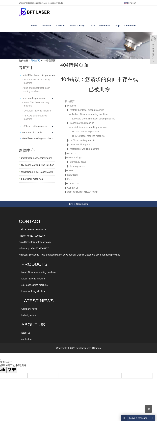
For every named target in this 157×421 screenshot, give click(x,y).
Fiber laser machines (32, 178)
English (130, 3)
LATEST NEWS (37, 300)
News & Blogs (77, 25)
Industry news (28, 315)
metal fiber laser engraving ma (36, 158)
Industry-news (77, 166)
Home (34, 25)
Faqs (117, 25)
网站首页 (35, 60)
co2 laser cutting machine (83, 140)
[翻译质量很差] (12, 370)
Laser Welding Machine (33, 291)
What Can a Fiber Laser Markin (37, 171)
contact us (26, 339)
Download (104, 25)
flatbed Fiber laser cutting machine (90, 114)
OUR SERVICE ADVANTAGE (82, 192)
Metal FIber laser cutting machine (38, 272)
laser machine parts (80, 144)
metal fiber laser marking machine (89, 127)
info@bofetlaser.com (40, 242)
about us (25, 332)
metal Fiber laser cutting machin (38, 75)
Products (46, 25)
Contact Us (73, 183)
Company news (78, 161)
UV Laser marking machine (86, 131)
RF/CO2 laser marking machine (88, 136)
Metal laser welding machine (84, 149)
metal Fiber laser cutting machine (87, 110)
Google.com (82, 204)
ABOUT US (33, 324)
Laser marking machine (82, 123)
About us (60, 25)
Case (92, 25)
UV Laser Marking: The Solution (37, 164)
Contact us (130, 25)
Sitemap (96, 348)
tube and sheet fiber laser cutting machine (93, 118)
